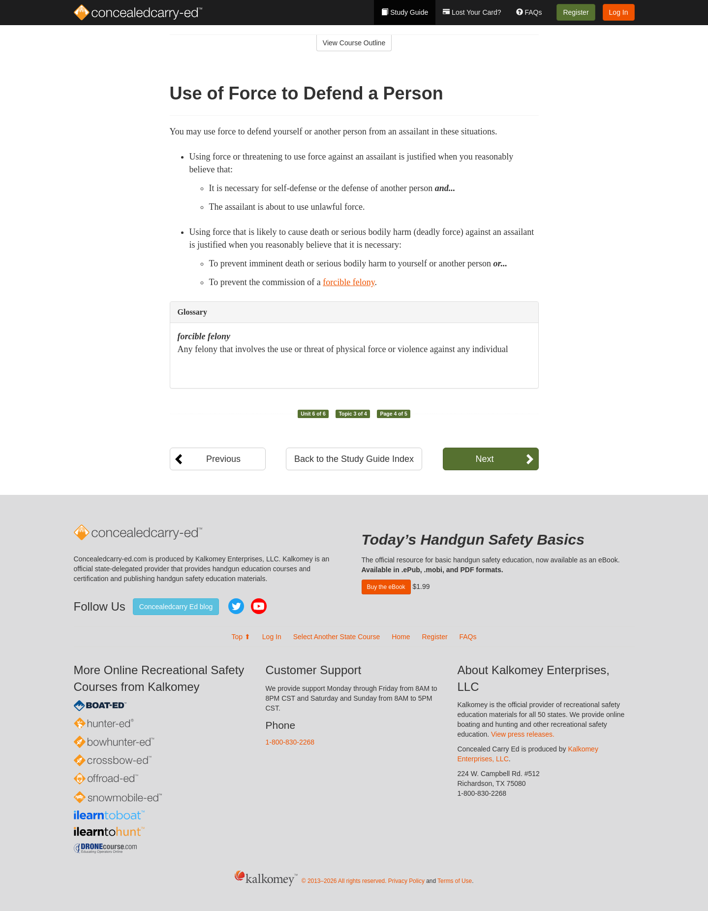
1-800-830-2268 (290, 742)
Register (575, 12)
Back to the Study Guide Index (354, 459)
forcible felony (348, 282)
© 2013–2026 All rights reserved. (344, 881)
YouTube (259, 606)
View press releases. (522, 734)
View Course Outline (354, 43)
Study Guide (404, 12)
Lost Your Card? (472, 12)
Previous (223, 459)
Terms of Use (454, 881)
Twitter (236, 606)
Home (401, 637)
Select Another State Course (336, 637)
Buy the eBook (386, 587)
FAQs (529, 12)
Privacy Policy (406, 881)
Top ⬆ (240, 637)
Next (484, 459)
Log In (618, 12)
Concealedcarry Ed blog (176, 607)
